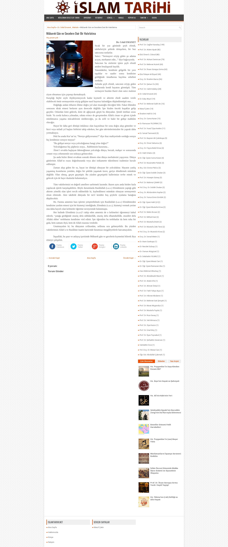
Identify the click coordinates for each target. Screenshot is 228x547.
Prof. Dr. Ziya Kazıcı (148, 325)
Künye (50, 537)
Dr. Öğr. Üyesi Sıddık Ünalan (151, 173)
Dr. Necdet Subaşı (147, 246)
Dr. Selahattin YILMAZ (149, 256)
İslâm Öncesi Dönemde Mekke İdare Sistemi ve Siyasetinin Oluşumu (164, 470)
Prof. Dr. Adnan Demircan (150, 59)
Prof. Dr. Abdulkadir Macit (150, 276)
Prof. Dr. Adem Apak (148, 49)
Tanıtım (145, 17)
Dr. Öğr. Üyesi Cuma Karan (150, 158)
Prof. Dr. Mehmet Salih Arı (150, 104)
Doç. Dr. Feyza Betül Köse (150, 148)
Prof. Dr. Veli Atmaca (148, 320)
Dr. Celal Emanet (64, 27)
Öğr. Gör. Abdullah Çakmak (151, 355)
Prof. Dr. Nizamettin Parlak (150, 163)
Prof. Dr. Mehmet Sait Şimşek (152, 301)
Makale (121, 17)
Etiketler (161, 361)
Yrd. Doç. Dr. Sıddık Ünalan (151, 187)
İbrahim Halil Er (146, 114)
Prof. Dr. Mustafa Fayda (149, 310)
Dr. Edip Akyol (145, 99)
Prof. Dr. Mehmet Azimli (149, 64)
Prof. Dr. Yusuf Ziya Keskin (151, 128)
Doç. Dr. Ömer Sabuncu (149, 143)
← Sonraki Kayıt (53, 258)
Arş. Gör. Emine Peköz (149, 168)
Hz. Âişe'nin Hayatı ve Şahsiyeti (164, 381)
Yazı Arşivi (174, 361)
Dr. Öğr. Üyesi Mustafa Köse (151, 207)
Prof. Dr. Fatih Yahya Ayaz (150, 291)
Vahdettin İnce (146, 345)
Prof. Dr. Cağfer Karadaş (150, 45)
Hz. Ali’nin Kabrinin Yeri (161, 396)
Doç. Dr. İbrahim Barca (149, 79)
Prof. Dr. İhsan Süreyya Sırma (152, 69)
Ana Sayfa (50, 17)
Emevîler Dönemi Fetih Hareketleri (160, 426)
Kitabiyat (99, 17)
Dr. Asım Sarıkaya (147, 241)
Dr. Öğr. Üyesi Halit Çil (148, 202)
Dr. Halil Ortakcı (146, 153)
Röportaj (132, 17)
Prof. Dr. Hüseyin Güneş (149, 177)
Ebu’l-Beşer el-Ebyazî (148, 74)
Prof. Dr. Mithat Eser (148, 217)
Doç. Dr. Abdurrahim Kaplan (151, 192)
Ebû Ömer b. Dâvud (148, 54)
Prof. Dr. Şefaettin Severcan (151, 340)
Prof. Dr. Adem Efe (147, 281)
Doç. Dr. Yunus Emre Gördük (151, 197)
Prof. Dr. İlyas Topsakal (149, 335)
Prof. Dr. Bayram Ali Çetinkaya (152, 138)
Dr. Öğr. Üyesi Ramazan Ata (151, 266)
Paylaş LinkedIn (123, 246)
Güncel (111, 17)
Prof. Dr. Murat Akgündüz (150, 306)
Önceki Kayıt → (129, 258)
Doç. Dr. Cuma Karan (148, 118)
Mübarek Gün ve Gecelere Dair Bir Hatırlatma (71, 33)
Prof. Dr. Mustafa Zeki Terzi (151, 227)
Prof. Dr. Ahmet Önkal (148, 286)
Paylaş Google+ (102, 246)
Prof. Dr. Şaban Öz (147, 84)
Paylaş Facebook (60, 246)
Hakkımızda (53, 532)
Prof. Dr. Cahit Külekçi (148, 89)
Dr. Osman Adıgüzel (148, 251)
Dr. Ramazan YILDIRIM (149, 123)
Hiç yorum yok (52, 38)
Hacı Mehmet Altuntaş (149, 271)
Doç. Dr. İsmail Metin (148, 237)
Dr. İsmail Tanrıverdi (148, 133)
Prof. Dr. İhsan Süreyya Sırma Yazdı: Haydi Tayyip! (164, 484)
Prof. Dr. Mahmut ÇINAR (150, 182)
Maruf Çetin (144, 109)
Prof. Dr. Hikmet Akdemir (150, 296)
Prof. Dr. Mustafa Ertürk (149, 222)
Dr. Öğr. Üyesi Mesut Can (150, 261)
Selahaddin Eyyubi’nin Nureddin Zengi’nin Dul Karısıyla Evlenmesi (165, 411)
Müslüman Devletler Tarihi (68, 17)
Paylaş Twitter (80, 246)
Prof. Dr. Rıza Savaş (148, 315)
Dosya (154, 17)
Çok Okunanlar (146, 361)
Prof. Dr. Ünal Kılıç (147, 330)
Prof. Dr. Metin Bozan (148, 212)
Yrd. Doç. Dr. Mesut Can (149, 350)
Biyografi (87, 17)
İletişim (51, 542)
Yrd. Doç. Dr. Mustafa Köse (151, 232)
